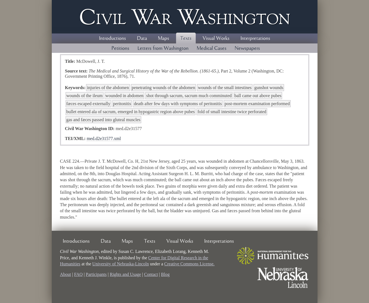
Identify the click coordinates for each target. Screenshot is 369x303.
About (65, 274)
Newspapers (247, 48)
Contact (151, 274)
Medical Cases (211, 48)
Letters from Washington (163, 48)
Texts (186, 38)
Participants (96, 274)
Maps (163, 38)
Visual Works (216, 38)
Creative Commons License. (189, 263)
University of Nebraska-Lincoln (120, 263)
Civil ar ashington (184, 16)
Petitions (120, 48)
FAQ (78, 274)
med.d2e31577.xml (104, 138)
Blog (165, 274)
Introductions (112, 38)
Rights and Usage (125, 274)
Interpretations (255, 38)
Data (142, 38)
